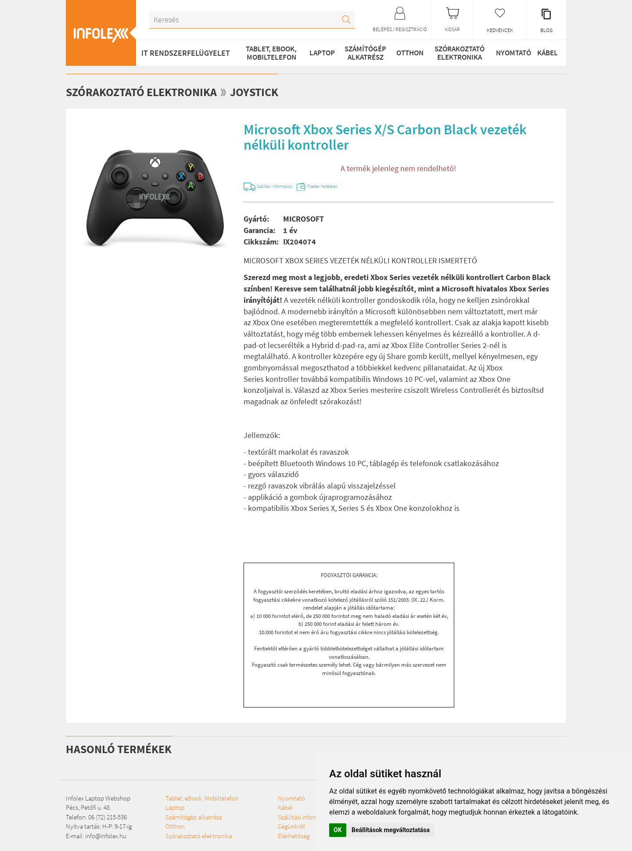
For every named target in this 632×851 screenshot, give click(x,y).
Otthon (405, 52)
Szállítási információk (295, 186)
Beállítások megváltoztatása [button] (391, 829)
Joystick (282, 91)
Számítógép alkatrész (360, 52)
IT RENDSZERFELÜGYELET (185, 53)
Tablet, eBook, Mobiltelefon (268, 52)
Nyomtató (508, 52)
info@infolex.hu (105, 838)
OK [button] (338, 829)
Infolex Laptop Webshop (98, 801)
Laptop (317, 52)
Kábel (545, 52)
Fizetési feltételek (375, 186)
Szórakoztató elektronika (455, 52)
